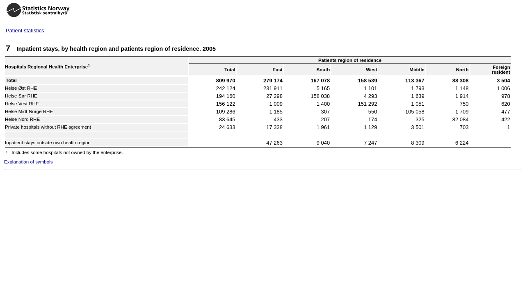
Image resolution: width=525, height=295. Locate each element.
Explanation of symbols (28, 161)
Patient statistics (25, 30)
